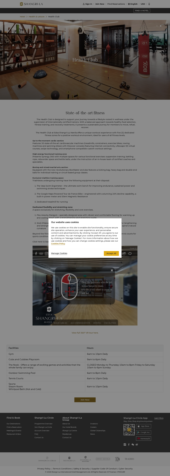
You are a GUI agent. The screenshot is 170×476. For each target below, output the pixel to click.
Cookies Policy (58, 243)
